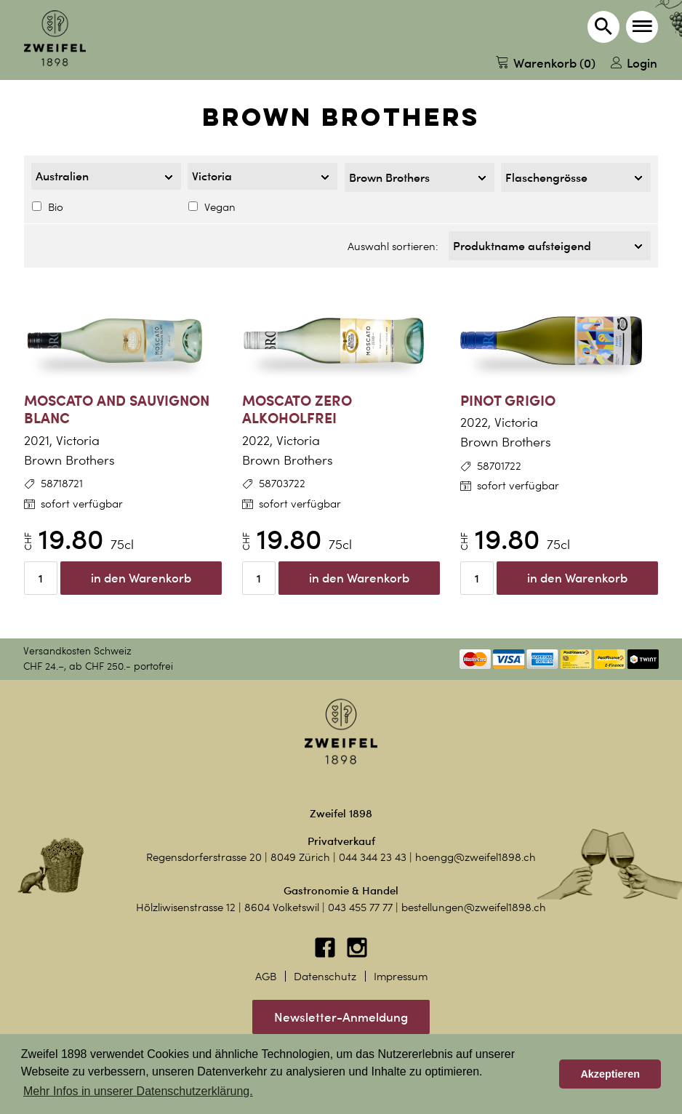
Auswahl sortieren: (393, 246)
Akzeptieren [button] (610, 1074)
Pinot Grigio (507, 400)
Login (634, 63)
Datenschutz (325, 976)
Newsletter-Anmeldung (341, 1017)
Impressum (401, 976)
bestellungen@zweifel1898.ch (473, 907)
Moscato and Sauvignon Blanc (116, 409)
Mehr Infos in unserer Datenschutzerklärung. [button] (138, 1091)
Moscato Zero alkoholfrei (297, 409)
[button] (642, 27)
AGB (265, 976)
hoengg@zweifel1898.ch (475, 857)
